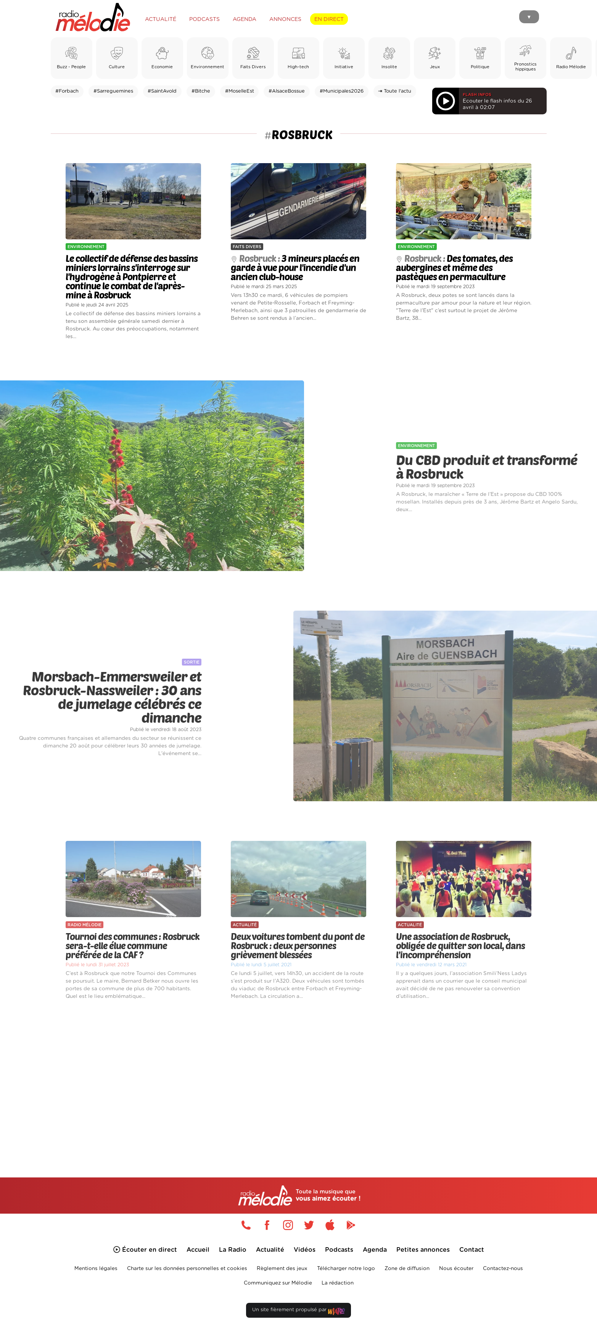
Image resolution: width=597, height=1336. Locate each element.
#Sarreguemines (113, 91)
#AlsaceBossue (287, 91)
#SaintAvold (162, 91)
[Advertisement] (299, 1079)
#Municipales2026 (342, 91)
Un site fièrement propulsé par (298, 1311)
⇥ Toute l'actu (394, 91)
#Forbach (67, 91)
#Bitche (200, 91)
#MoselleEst (239, 91)
